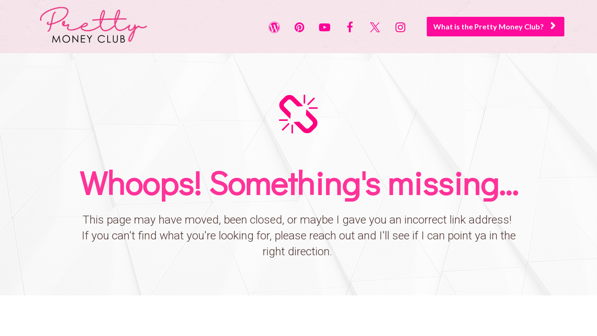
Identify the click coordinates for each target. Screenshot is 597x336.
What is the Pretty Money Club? (494, 26)
